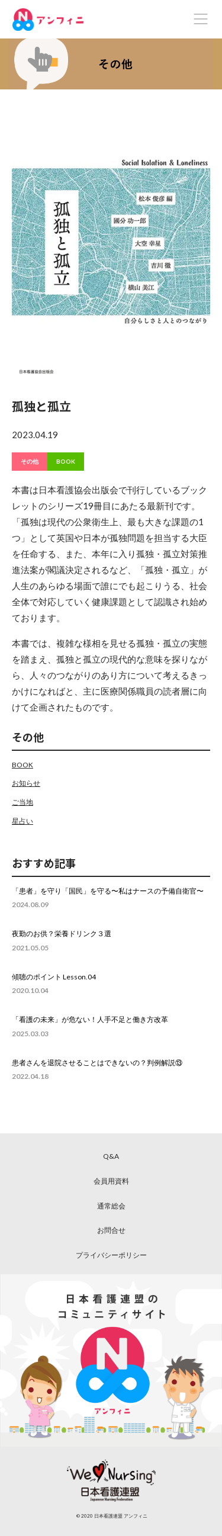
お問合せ (111, 1230)
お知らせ (26, 783)
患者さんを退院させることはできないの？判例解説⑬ (97, 1062)
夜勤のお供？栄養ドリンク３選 (61, 933)
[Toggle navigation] (201, 19)
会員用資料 (111, 1181)
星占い (22, 821)
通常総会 (111, 1205)
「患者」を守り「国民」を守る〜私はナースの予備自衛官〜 (108, 890)
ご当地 (22, 802)
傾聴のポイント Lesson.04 (54, 976)
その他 (29, 461)
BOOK (65, 461)
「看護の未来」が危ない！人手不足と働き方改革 (90, 1019)
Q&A (111, 1156)
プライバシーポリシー (111, 1255)
